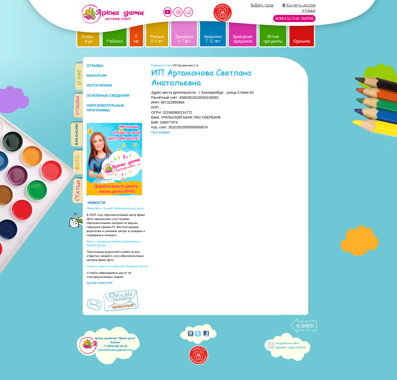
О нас (136, 39)
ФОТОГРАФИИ (99, 85)
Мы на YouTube (167, 12)
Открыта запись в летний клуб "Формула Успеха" (117, 266)
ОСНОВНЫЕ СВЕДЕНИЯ (108, 95)
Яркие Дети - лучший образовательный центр (115, 208)
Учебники (115, 41)
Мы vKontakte (188, 12)
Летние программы (273, 39)
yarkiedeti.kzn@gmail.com (115, 349)
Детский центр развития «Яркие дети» (113, 14)
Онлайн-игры (88, 39)
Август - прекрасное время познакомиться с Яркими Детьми (114, 243)
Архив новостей (100, 283)
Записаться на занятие (294, 18)
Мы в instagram (178, 12)
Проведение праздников (242, 39)
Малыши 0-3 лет (157, 39)
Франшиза (301, 41)
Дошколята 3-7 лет (184, 39)
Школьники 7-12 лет (213, 39)
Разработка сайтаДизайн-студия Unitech (290, 345)
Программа (160, 132)
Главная (156, 65)
